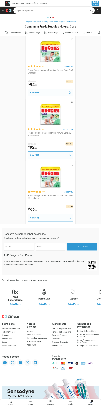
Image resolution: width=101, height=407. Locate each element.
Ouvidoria (5, 273)
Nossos (38, 262)
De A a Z (88, 32)
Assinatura (31, 282)
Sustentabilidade (9, 283)
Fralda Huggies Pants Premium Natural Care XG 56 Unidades (74, 71)
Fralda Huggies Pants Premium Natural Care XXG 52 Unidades (48, 134)
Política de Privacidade (86, 269)
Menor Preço (32, 32)
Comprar (26, 92)
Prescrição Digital (34, 279)
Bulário (4, 279)
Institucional (8, 261)
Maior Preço (51, 32)
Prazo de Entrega (59, 273)
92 (9, 84)
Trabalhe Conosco (9, 269)
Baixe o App (95, 3)
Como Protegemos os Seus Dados (86, 278)
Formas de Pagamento (61, 269)
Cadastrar (82, 184)
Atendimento (59, 261)
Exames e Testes (34, 272)
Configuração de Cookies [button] (87, 283)
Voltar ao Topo (50, 361)
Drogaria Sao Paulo (33, 22)
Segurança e (88, 262)
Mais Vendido (13, 32)
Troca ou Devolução (60, 279)
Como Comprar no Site (61, 266)
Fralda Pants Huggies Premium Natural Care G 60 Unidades (25, 71)
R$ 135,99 (8, 81)
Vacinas (30, 269)
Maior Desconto (70, 32)
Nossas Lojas (7, 276)
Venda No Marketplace (11, 266)
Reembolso (57, 276)
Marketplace (57, 283)
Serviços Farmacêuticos (37, 275)
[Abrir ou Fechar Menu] (3, 10)
